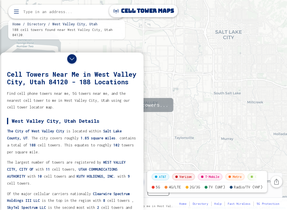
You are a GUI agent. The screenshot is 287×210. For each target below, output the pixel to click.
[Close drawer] (72, 59)
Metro (235, 176)
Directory (36, 24)
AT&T (160, 176)
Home (16, 24)
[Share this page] (276, 182)
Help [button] (218, 203)
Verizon (183, 176)
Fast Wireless (239, 203)
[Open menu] (16, 12)
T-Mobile (210, 176)
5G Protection (268, 203)
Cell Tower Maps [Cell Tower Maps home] (143, 11)
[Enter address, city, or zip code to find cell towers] (67, 12)
